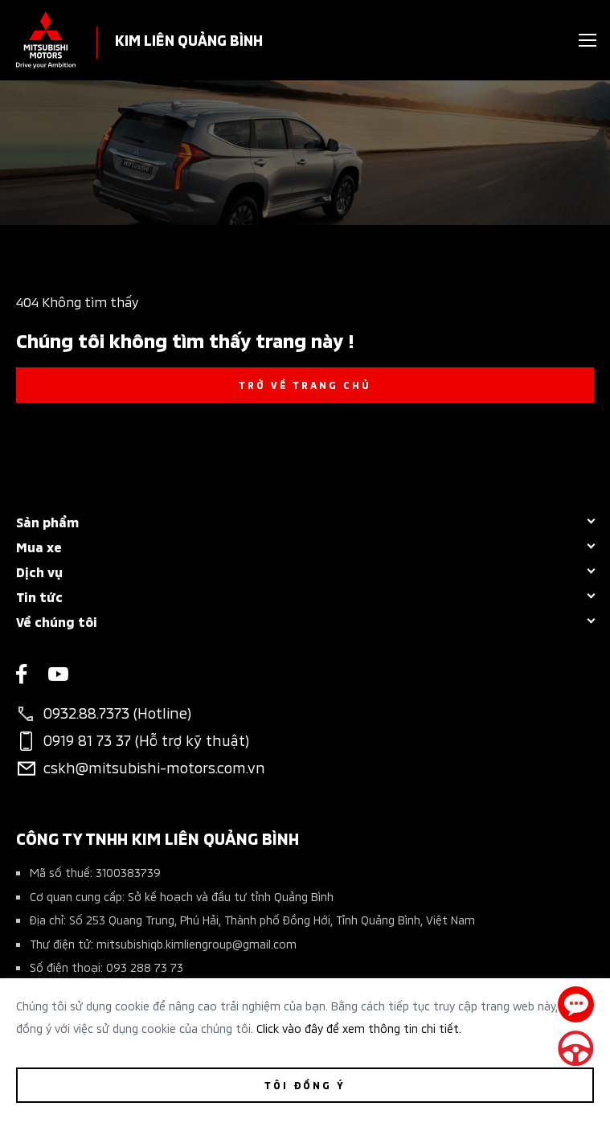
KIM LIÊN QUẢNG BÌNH (189, 39)
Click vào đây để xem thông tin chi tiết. (358, 1027)
